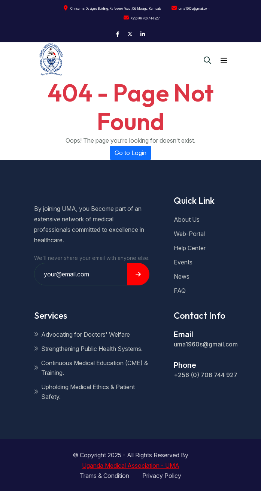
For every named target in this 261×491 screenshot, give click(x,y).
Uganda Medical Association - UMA (130, 465)
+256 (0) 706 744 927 (142, 17)
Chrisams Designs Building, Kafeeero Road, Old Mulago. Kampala (112, 7)
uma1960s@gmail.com (191, 7)
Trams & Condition (104, 475)
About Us (187, 219)
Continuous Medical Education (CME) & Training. (91, 367)
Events (183, 262)
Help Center (190, 248)
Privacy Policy (161, 475)
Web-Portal (189, 233)
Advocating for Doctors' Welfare (82, 334)
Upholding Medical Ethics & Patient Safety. (84, 391)
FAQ (180, 290)
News (181, 276)
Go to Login (130, 153)
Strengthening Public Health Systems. (88, 348)
